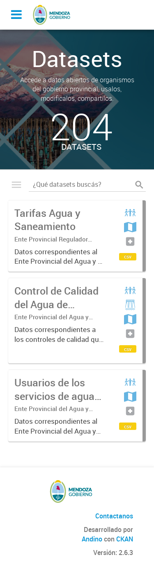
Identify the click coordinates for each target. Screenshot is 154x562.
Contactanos (114, 515)
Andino (92, 538)
